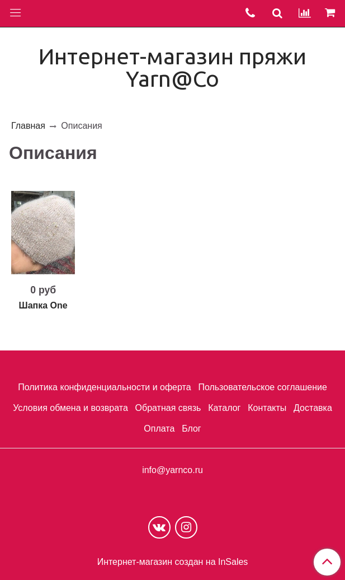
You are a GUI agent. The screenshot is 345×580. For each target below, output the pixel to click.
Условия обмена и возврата (70, 408)
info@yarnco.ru (172, 470)
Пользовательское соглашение (262, 387)
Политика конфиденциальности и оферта (104, 387)
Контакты (267, 408)
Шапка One (43, 305)
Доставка (313, 408)
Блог (191, 428)
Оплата (159, 428)
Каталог (224, 408)
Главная (28, 125)
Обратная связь (168, 408)
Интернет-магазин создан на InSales (172, 562)
